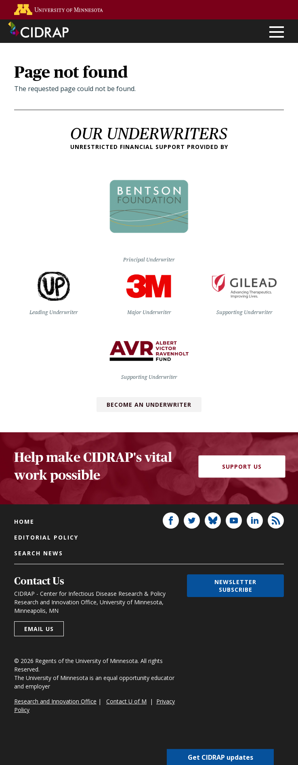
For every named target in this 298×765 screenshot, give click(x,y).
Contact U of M (126, 701)
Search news (38, 553)
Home (24, 521)
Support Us (242, 466)
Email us (39, 629)
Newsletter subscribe (235, 585)
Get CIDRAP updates (220, 756)
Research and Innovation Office (55, 701)
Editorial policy (46, 537)
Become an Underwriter (149, 404)
